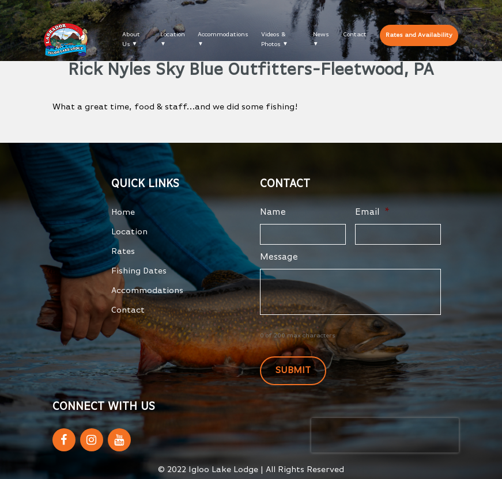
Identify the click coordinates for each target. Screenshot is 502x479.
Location (172, 34)
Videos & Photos (273, 39)
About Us (131, 39)
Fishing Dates (139, 271)
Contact (355, 34)
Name (273, 212)
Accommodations (223, 34)
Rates (123, 251)
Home (123, 212)
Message (279, 257)
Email (372, 212)
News (321, 34)
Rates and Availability (419, 35)
